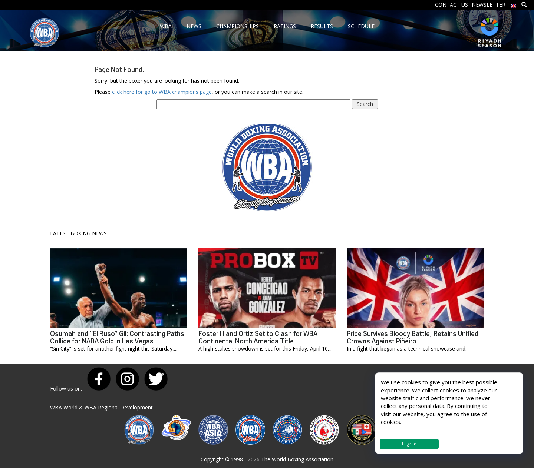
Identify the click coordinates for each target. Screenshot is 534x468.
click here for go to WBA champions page (162, 91)
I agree (409, 444)
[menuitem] (513, 4)
